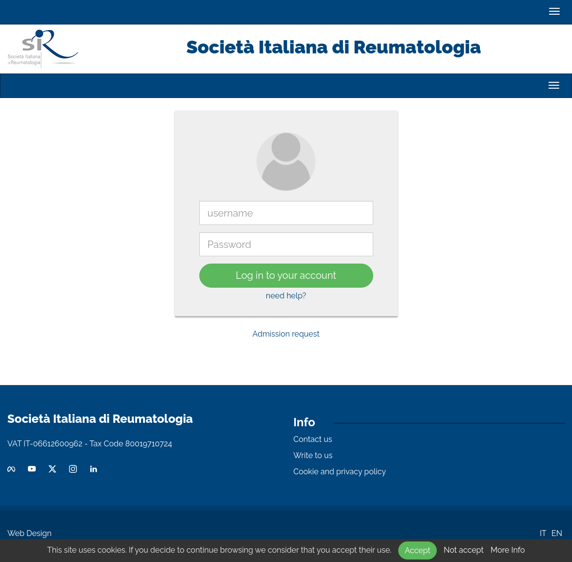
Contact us (312, 439)
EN (556, 533)
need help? (286, 295)
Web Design (29, 533)
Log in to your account (286, 275)
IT (543, 533)
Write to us (313, 455)
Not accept (464, 550)
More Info (508, 550)
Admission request (285, 334)
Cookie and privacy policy (339, 471)
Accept (417, 550)
